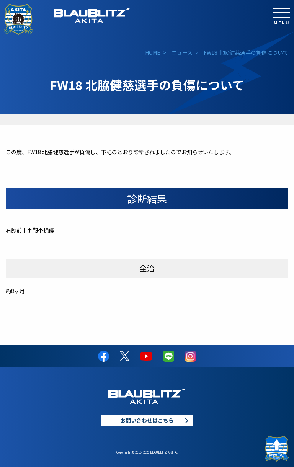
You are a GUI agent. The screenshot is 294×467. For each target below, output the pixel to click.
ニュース (182, 52)
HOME (152, 52)
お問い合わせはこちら (147, 420)
